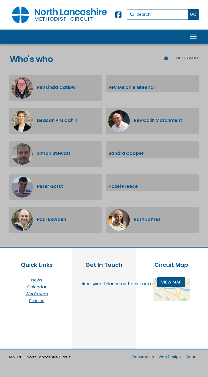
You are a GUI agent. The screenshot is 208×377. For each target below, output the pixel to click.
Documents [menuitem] (143, 356)
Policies (36, 300)
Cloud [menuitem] (191, 356)
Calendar (36, 287)
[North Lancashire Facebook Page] (118, 15)
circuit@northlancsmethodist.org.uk (118, 284)
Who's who (36, 294)
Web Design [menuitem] (169, 356)
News (36, 280)
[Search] (159, 14)
